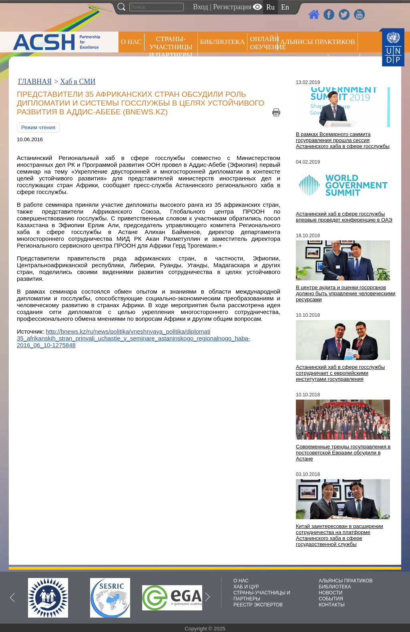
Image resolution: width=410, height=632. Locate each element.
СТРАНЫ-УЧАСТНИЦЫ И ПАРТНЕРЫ (171, 47)
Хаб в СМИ (78, 82)
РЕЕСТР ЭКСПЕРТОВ (345, 64)
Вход (200, 7)
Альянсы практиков (317, 42)
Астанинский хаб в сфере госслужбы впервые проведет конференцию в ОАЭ (344, 217)
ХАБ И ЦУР (246, 587)
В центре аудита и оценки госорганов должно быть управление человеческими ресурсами (345, 293)
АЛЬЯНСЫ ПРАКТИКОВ (345, 581)
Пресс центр (303, 62)
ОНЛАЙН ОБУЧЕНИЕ (263, 43)
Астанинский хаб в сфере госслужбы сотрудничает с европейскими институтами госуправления (340, 373)
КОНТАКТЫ (332, 605)
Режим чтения (38, 127)
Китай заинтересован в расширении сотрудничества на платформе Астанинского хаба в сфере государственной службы (339, 535)
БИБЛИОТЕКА (335, 587)
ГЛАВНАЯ (35, 82)
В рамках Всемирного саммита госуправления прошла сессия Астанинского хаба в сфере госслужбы (343, 140)
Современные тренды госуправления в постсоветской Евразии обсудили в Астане (343, 453)
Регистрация (232, 7)
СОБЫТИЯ (331, 599)
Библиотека (222, 42)
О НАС (131, 42)
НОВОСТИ (330, 593)
